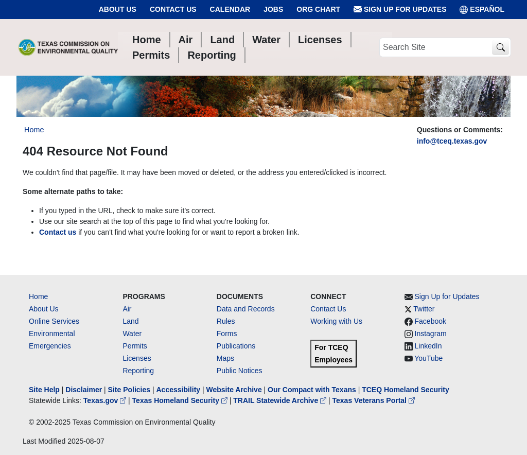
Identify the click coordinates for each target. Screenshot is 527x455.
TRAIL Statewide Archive (280, 400)
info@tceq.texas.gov (452, 141)
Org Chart (318, 9)
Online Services (54, 321)
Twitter (423, 309)
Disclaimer (83, 390)
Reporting (138, 370)
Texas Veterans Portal (373, 400)
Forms (227, 333)
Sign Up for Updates (400, 9)
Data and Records (246, 309)
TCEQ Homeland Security (405, 390)
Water (132, 333)
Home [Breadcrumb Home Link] (34, 130)
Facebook (430, 321)
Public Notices (239, 370)
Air (126, 309)
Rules (226, 321)
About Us (117, 9)
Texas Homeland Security (181, 400)
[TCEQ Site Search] (500, 48)
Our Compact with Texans (312, 390)
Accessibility (179, 390)
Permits (134, 346)
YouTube (428, 358)
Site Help (44, 390)
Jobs (273, 9)
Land (130, 321)
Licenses (136, 358)
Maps (225, 358)
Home (38, 296)
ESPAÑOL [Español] (482, 9)
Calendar (230, 9)
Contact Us (173, 9)
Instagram (431, 333)
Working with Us (336, 321)
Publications (236, 346)
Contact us (57, 232)
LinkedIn (428, 346)
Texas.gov (105, 400)
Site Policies (129, 390)
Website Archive (234, 390)
